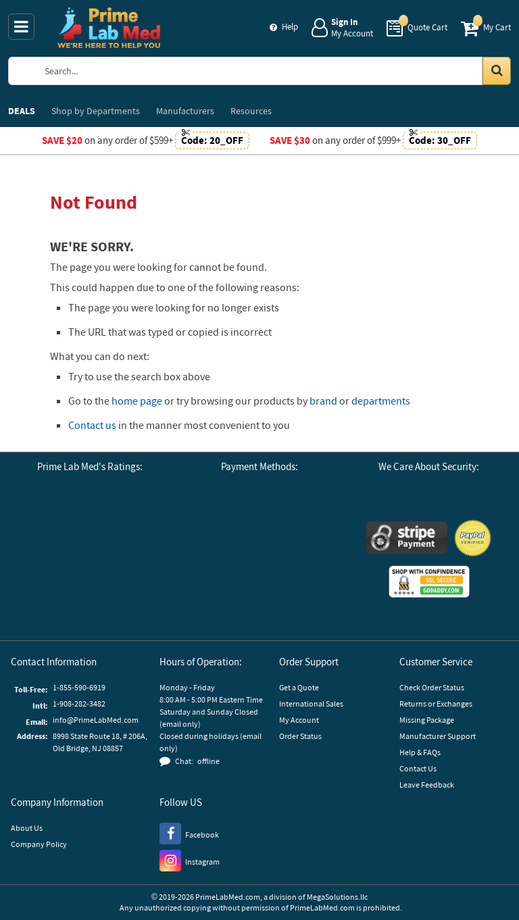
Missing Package (426, 720)
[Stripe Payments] (406, 539)
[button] (127, 598)
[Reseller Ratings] (59, 598)
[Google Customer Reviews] (52, 521)
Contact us (92, 425)
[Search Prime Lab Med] (272, 70)
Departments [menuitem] (95, 111)
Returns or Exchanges (435, 703)
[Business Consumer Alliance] (127, 521)
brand (323, 400)
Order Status (300, 736)
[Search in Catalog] (497, 71)
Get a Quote (299, 687)
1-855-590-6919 (79, 687)
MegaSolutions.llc (337, 897)
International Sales (311, 703)
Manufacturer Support (437, 736)
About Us (27, 828)
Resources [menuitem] (251, 111)
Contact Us (418, 768)
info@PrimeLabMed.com (96, 720)
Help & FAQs (420, 752)
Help (290, 26)
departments (380, 400)
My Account (299, 720)
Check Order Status (431, 687)
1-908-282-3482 (79, 703)
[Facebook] (189, 833)
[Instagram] (189, 860)
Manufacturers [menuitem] (185, 111)
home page (137, 400)
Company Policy (39, 844)
